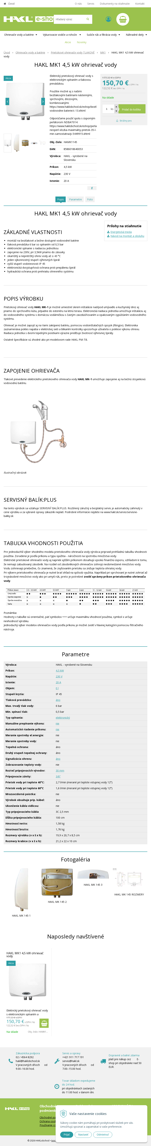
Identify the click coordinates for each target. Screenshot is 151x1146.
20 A (58, 682)
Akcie (68, 42)
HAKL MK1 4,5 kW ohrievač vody (24, 954)
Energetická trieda (121, 232)
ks (112, 109)
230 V (59, 676)
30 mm (60, 770)
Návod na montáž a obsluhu (127, 236)
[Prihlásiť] (108, 19)
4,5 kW (60, 670)
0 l (57, 688)
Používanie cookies (51, 1125)
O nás (78, 3)
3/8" (58, 776)
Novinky (81, 42)
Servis (90, 3)
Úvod (11, 3)
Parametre (75, 199)
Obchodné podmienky (53, 1117)
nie (57, 723)
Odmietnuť (103, 1134)
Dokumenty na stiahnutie (115, 3)
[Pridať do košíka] (123, 108)
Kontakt (140, 3)
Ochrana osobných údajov (55, 1121)
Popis (60, 199)
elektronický (63, 717)
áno (58, 700)
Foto (90, 199)
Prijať (67, 1134)
